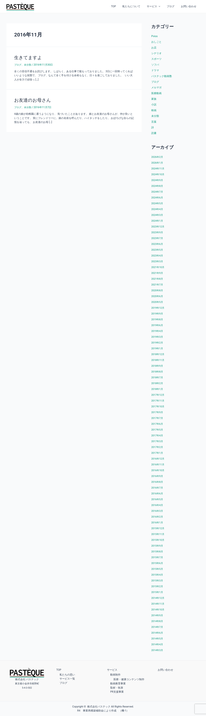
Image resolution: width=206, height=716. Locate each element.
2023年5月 (157, 251)
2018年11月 (158, 361)
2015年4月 (157, 576)
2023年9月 (157, 234)
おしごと (156, 42)
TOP (119, 6)
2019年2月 (157, 344)
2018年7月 (157, 379)
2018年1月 (157, 390)
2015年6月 (157, 564)
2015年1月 (157, 593)
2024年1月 (157, 222)
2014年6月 (157, 634)
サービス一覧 (67, 678)
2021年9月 (157, 274)
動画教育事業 (118, 683)
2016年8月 (157, 483)
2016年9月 (157, 477)
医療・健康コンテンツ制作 (128, 679)
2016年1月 (157, 524)
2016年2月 (157, 518)
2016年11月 (158, 466)
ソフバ (155, 65)
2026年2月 (157, 158)
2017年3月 (157, 443)
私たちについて (136, 6)
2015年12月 (158, 530)
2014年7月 (157, 628)
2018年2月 (157, 385)
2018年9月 (157, 367)
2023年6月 (157, 245)
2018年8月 (157, 373)
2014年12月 (158, 599)
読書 (153, 134)
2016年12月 (158, 460)
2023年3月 (157, 263)
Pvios (154, 36)
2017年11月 (158, 402)
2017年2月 (157, 448)
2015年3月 (157, 582)
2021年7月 (157, 286)
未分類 (28, 64)
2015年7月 (157, 559)
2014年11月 (158, 605)
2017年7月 (157, 419)
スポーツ (156, 59)
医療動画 (156, 94)
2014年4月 (157, 646)
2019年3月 (157, 338)
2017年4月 (157, 437)
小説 (153, 105)
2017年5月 (157, 431)
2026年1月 (157, 164)
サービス (157, 6)
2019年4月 (157, 332)
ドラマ (155, 71)
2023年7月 (157, 239)
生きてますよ (27, 57)
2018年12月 (158, 356)
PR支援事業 (117, 691)
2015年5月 (157, 570)
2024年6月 (157, 199)
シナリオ (156, 53)
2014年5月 (157, 640)
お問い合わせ (189, 6)
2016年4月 (157, 506)
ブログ (172, 6)
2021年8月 (157, 280)
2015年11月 (158, 535)
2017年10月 (158, 408)
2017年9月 (157, 414)
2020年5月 (157, 303)
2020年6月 (157, 297)
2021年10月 (158, 268)
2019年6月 (157, 327)
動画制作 (115, 674)
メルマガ (156, 88)
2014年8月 (157, 622)
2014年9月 (157, 617)
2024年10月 (158, 176)
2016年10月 (158, 472)
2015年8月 (157, 553)
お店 (153, 47)
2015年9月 (157, 547)
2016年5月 (157, 501)
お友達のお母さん (31, 99)
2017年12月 (158, 396)
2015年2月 (157, 588)
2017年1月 (157, 454)
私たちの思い (67, 674)
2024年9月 (157, 181)
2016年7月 (157, 489)
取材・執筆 (116, 687)
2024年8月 (157, 187)
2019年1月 (157, 350)
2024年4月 (157, 210)
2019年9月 (157, 315)
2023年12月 (158, 228)
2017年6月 (157, 425)
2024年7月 (157, 193)
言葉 (153, 123)
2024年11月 (158, 170)
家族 (153, 100)
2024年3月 (157, 216)
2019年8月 (157, 321)
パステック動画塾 (161, 76)
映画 (153, 111)
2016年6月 (157, 495)
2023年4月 (157, 257)
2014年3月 (157, 651)
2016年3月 (157, 512)
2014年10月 (158, 611)
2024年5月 (157, 205)
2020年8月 (157, 292)
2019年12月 (158, 309)
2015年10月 (158, 541)
